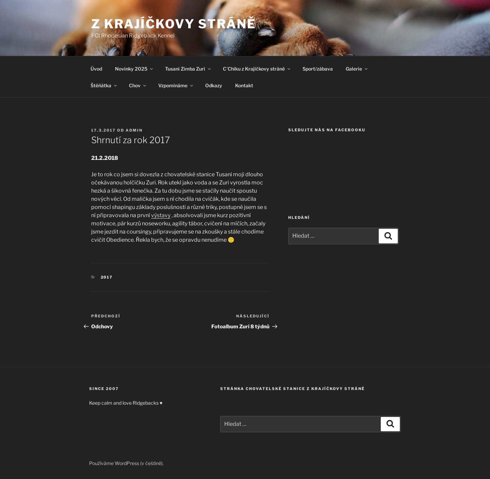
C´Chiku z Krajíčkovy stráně (257, 69)
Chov (138, 85)
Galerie (357, 69)
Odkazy (213, 85)
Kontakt (244, 85)
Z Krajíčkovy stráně (173, 23)
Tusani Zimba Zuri (188, 69)
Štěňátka (104, 85)
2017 (107, 277)
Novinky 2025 (134, 69)
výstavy (160, 215)
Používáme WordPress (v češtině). (126, 463)
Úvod (96, 69)
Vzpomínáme (176, 85)
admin (134, 130)
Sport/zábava (318, 69)
